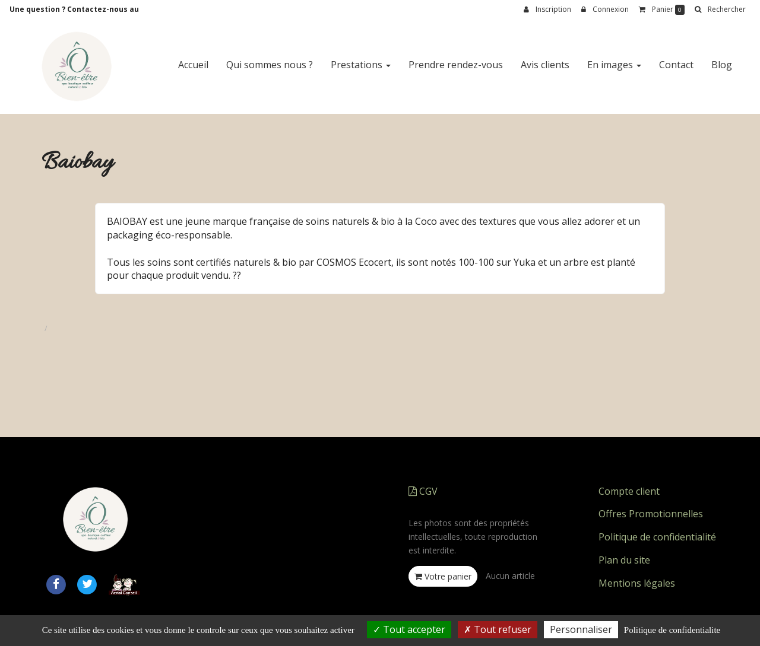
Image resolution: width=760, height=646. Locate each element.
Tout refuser (497, 629)
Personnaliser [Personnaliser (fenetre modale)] (581, 629)
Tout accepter (409, 629)
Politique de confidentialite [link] (672, 630)
